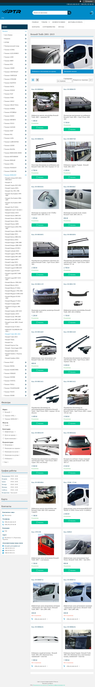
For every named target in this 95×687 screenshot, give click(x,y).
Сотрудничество (49, 27)
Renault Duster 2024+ (11, 221)
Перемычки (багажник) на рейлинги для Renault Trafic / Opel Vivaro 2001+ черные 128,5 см (77, 359)
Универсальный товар (11, 46)
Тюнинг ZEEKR (9, 395)
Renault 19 (8, 182)
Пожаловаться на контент (40, 685)
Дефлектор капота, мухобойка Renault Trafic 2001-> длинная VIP (45, 116)
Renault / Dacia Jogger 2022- (13, 348)
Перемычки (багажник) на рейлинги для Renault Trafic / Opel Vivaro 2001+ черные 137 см (77, 262)
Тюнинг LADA (9, 138)
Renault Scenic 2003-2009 (13, 319)
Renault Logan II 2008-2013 (13, 268)
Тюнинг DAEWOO (10, 83)
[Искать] (69, 12)
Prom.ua (56, 681)
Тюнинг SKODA (9, 366)
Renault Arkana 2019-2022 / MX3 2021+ (13, 179)
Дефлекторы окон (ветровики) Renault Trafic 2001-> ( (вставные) (45, 559)
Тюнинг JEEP (8, 131)
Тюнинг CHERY (9, 68)
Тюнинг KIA (8, 134)
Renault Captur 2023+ (12, 188)
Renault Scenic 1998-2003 (13, 317)
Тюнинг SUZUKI (9, 377)
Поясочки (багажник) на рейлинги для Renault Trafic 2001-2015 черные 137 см (45, 166)
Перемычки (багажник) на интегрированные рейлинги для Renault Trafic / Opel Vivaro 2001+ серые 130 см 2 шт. (77, 410)
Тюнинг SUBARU (10, 373)
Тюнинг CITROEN (10, 79)
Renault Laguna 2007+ (12, 259)
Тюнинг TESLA (9, 384)
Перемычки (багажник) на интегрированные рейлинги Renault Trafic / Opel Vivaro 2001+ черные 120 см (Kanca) (46, 410)
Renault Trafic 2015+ (11, 337)
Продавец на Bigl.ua (47, 683)
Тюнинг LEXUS (9, 145)
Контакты (36, 27)
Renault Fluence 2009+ (12, 224)
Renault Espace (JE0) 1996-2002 (13, 227)
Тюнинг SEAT (8, 362)
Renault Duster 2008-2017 (13, 215)
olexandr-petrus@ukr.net (12, 546)
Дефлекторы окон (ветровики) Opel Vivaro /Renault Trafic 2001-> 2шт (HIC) (77, 559)
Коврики (7, 38)
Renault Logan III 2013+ (12, 271)
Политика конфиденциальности (56, 685)
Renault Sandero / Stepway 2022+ (13, 354)
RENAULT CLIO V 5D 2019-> (14, 210)
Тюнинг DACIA (9, 86)
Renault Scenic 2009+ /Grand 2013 (14, 323)
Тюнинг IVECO (9, 123)
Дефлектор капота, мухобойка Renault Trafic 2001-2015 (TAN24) (77, 311)
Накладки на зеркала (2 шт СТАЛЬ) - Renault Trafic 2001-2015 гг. (44, 213)
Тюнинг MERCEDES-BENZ (13, 153)
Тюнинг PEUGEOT (10, 168)
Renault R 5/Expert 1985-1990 (13, 307)
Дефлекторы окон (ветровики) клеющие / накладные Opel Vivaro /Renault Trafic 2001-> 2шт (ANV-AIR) (78, 607)
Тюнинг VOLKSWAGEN (11, 388)
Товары (44, 22)
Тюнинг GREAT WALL (11, 105)
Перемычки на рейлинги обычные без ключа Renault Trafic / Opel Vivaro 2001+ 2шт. (45, 262)
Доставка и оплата (75, 22)
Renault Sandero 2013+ (12, 314)
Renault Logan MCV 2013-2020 (13, 278)
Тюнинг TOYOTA (9, 381)
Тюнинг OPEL (9, 164)
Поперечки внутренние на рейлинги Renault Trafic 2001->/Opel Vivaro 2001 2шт (77, 117)
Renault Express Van (11, 345)
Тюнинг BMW (8, 61)
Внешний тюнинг (70, 71)
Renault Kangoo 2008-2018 (13, 245)
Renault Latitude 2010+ (12, 251)
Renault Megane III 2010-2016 (13, 297)
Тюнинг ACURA (9, 50)
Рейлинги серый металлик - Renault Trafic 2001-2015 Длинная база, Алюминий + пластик (44, 654)
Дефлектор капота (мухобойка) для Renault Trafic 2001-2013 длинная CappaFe (44, 510)
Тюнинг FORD (9, 97)
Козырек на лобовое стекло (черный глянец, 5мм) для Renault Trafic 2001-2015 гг (77, 460)
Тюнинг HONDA (9, 109)
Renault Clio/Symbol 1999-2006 (13, 194)
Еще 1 (6, 462)
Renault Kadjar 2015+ (11, 234)
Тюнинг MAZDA (9, 149)
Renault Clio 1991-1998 (12, 191)
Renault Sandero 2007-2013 (13, 311)
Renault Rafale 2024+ (11, 351)
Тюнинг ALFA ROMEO (11, 53)
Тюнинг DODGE (9, 90)
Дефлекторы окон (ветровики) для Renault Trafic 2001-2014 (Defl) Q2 (44, 359)
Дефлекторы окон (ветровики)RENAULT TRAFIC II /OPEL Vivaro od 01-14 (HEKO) (78, 509)
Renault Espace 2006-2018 (13, 231)
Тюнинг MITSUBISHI (11, 156)
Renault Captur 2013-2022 (13, 185)
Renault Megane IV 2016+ (13, 301)
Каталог (5, 31)
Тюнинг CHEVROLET (11, 72)
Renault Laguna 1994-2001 (13, 254)
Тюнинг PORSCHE (10, 171)
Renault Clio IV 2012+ (11, 207)
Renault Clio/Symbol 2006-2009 (13, 199)
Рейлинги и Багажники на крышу (44, 71)
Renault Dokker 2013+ (12, 213)
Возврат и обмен (58, 22)
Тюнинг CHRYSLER (10, 75)
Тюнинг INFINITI (10, 120)
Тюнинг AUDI (8, 57)
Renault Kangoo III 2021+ (13, 248)
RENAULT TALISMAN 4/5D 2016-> (13, 330)
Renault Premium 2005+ (12, 304)
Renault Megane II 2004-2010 (14, 294)
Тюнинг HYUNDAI (10, 112)
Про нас (61, 27)
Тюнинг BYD (8, 64)
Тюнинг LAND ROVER (11, 142)
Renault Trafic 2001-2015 (12, 334)
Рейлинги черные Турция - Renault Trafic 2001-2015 (76, 166)
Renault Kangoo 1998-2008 (13, 242)
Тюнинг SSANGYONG (11, 370)
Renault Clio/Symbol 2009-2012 (13, 203)
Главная (35, 22)
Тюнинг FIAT (8, 94)
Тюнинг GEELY (9, 101)
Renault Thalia (9, 339)
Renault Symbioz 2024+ (12, 358)
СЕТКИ (6, 42)
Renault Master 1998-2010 (13, 282)
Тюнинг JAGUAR (9, 127)
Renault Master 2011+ (12, 285)
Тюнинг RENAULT (10, 175)
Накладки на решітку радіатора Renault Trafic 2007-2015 (46, 311)
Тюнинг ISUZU (9, 116)
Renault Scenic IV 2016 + (12, 327)
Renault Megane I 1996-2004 (13, 291)
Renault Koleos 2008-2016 (13, 237)
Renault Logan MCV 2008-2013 (13, 274)
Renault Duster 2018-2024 (13, 218)
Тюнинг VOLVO (9, 392)
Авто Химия (8, 35)
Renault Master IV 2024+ (12, 288)
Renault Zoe (9, 342)
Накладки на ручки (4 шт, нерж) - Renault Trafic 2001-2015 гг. (75, 213)
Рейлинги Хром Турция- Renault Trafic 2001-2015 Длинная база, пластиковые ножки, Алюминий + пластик (77, 654)
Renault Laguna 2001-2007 (13, 256)
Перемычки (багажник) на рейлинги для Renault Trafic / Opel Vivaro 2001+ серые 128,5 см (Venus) (45, 460)
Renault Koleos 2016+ (11, 240)
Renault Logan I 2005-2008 (13, 265)
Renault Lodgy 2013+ (11, 262)
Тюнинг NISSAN (9, 160)
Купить (40, 128)
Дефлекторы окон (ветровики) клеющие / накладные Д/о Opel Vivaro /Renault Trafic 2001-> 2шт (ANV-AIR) (46, 607)
